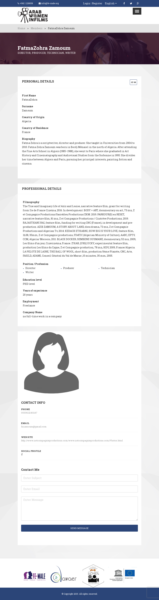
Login (86, 3)
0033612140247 (29, 412)
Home (21, 28)
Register (97, 3)
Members (36, 28)
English (110, 3)
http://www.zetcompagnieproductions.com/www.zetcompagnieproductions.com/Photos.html (72, 440)
